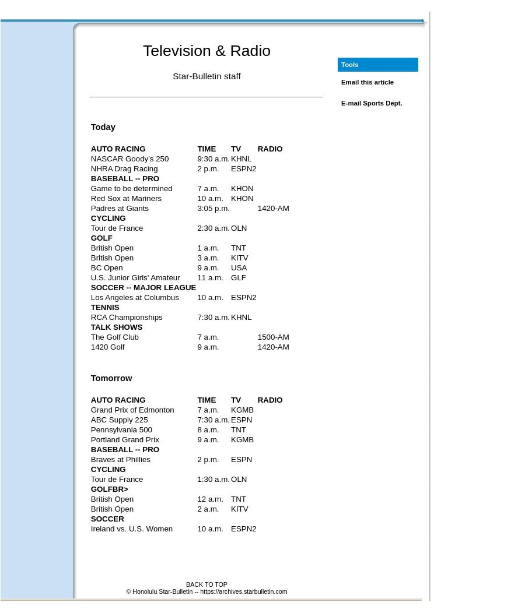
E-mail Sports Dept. (371, 103)
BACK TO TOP (207, 584)
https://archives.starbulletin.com (243, 591)
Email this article (367, 82)
